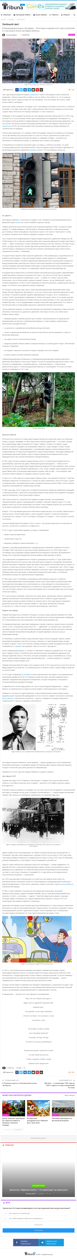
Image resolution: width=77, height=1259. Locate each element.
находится (34, 150)
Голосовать (38, 1230)
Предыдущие (7, 1129)
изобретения (10, 1067)
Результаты (38, 1225)
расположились (66, 884)
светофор (18, 1067)
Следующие (18, 1129)
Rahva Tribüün (40, 15)
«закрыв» (18, 646)
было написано (8, 698)
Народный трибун (22, 15)
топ (24, 1067)
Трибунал (6, 15)
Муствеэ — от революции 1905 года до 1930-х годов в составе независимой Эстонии (60, 1085)
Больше (64, 15)
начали (17, 222)
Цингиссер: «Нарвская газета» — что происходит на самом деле (39, 1190)
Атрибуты (71, 34)
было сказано (36, 523)
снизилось (6, 126)
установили (26, 674)
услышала (33, 94)
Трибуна (53, 15)
